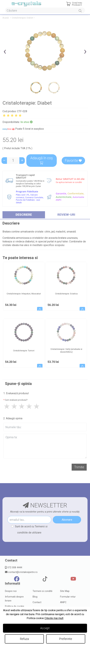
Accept (45, 628)
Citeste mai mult (54, 618)
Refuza (24, 639)
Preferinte (65, 639)
